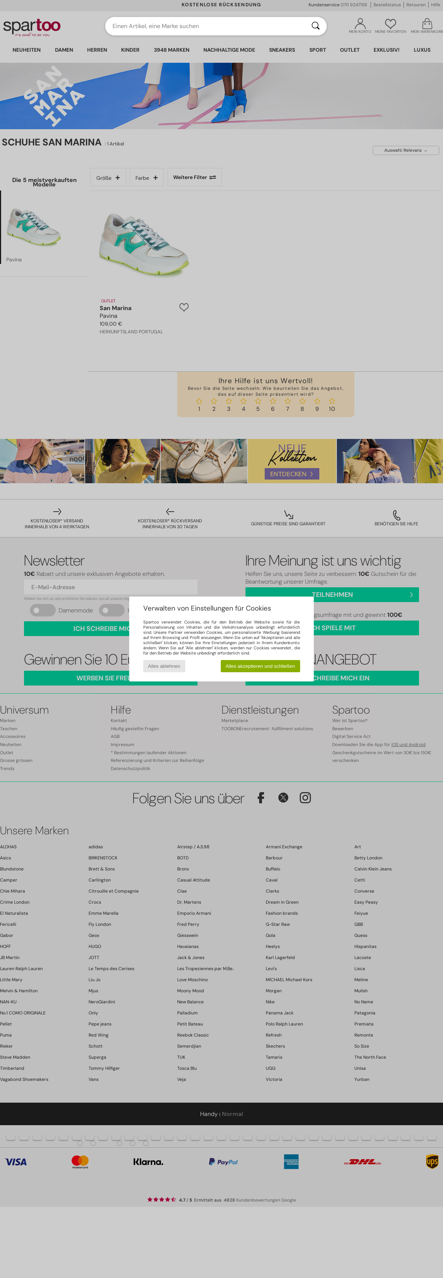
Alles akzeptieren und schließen (260, 666)
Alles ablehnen (164, 666)
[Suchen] (315, 26)
